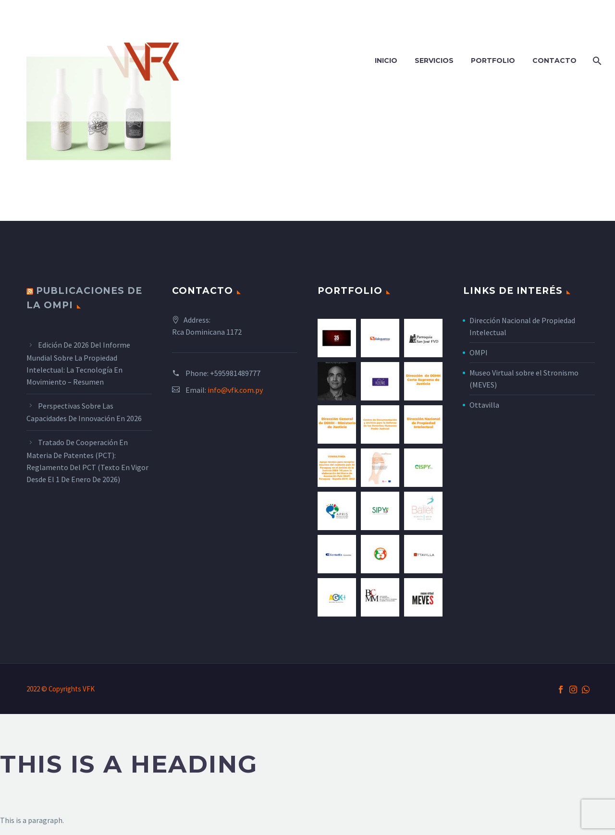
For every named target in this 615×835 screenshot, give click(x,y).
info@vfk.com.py (235, 390)
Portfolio (493, 60)
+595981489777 (235, 373)
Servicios (434, 60)
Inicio (386, 60)
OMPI (478, 352)
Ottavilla (484, 405)
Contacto (554, 60)
